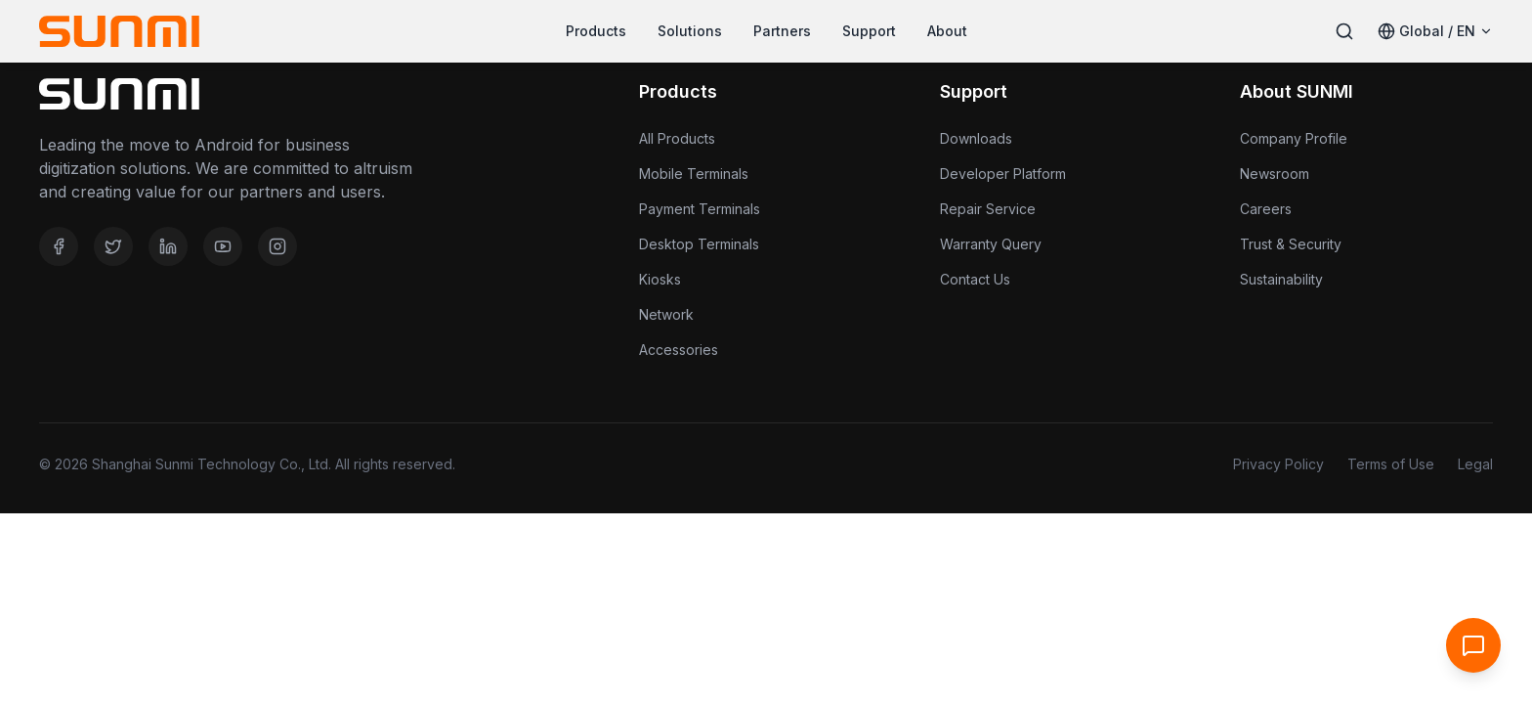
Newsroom (1274, 173)
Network (666, 314)
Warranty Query (991, 244)
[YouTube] (222, 246)
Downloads (976, 138)
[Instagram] (277, 246)
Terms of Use (1390, 464)
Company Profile (1293, 138)
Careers (1266, 208)
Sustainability (1281, 279)
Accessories (678, 349)
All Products (677, 138)
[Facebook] (58, 246)
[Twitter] (113, 246)
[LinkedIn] (168, 246)
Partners (782, 30)
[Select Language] (1435, 31)
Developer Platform (1003, 173)
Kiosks (660, 279)
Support (869, 30)
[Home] (119, 31)
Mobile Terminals (693, 173)
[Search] (1344, 31)
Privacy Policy (1278, 464)
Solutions (690, 30)
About (947, 30)
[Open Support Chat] (1473, 645)
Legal (1475, 464)
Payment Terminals (699, 208)
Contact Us (975, 279)
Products (596, 30)
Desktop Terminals (699, 244)
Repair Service (988, 208)
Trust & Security (1290, 244)
